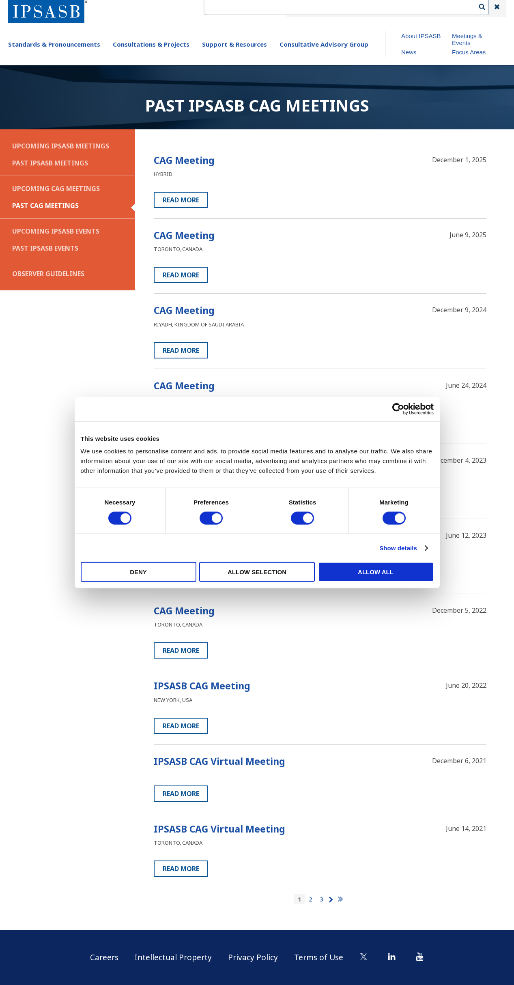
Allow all (376, 572)
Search (486, 8)
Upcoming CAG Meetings (56, 188)
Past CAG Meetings (45, 205)
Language (369, 8)
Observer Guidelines (48, 273)
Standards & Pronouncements (54, 44)
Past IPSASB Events (45, 248)
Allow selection (257, 572)
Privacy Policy (254, 957)
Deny (138, 572)
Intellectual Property (172, 957)
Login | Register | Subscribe (432, 8)
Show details (398, 547)
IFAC (300, 8)
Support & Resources (234, 44)
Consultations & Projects (151, 44)
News (409, 52)
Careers (101, 957)
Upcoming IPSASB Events (55, 231)
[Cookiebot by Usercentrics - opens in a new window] (398, 409)
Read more (181, 199)
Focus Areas (469, 52)
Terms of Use (322, 957)
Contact (331, 8)
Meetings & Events (467, 39)
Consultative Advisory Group (324, 44)
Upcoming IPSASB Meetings (60, 146)
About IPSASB (421, 35)
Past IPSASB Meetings (50, 163)
